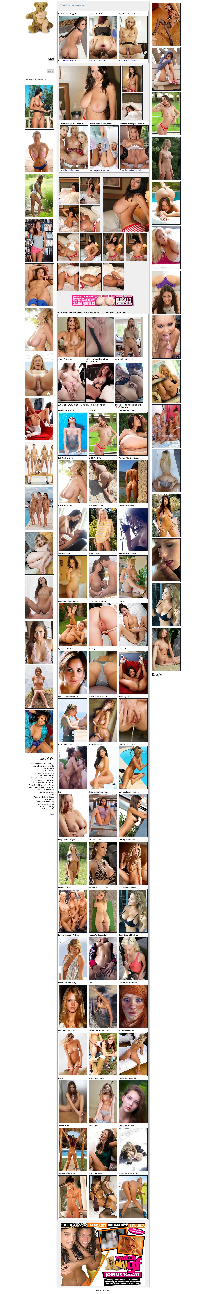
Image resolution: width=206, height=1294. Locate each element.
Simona (51, 795)
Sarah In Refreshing (47, 807)
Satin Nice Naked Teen (46, 792)
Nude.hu (107, 1290)
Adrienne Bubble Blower (45, 776)
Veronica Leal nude (130, 60)
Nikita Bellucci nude (70, 60)
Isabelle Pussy (49, 768)
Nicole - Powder (48, 771)
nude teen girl (49, 799)
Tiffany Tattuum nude (71, 170)
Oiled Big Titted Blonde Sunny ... (42, 764)
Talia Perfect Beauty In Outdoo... (42, 783)
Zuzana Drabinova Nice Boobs (43, 766)
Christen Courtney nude (133, 170)
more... (51, 814)
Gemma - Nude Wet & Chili (44, 773)
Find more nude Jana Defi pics (36, 80)
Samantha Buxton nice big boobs (42, 778)
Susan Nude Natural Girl (45, 790)
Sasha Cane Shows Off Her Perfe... (41, 785)
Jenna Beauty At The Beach (44, 780)
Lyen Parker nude (99, 60)
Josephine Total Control (46, 804)
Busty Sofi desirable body (45, 802)
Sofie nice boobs (48, 809)
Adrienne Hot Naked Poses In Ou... (41, 787)
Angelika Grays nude (101, 170)
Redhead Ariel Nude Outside (44, 797)
